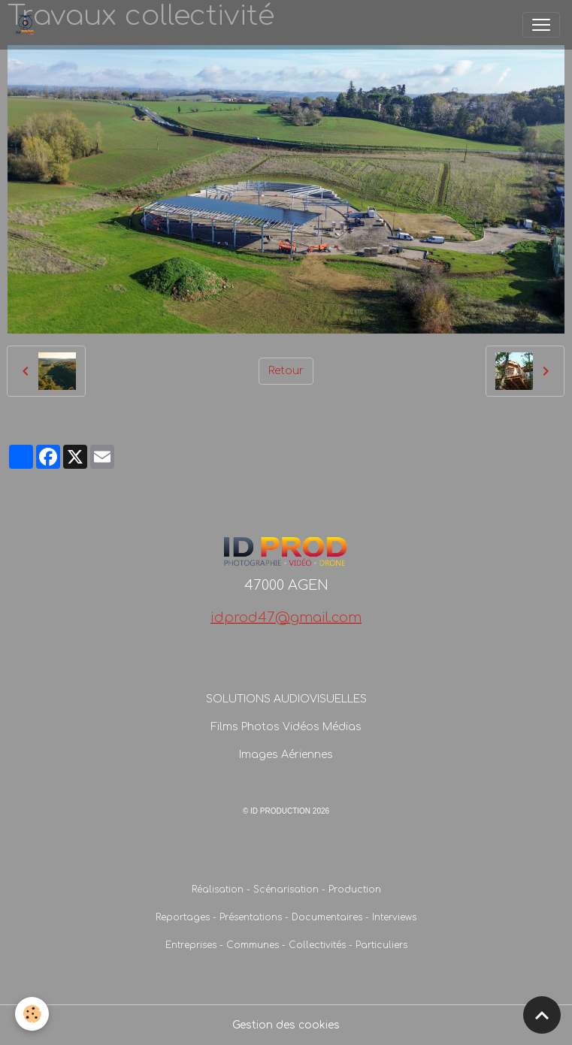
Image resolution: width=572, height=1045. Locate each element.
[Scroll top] (542, 1015)
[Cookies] (32, 1014)
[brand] (28, 25)
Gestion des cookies (286, 1025)
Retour (286, 370)
